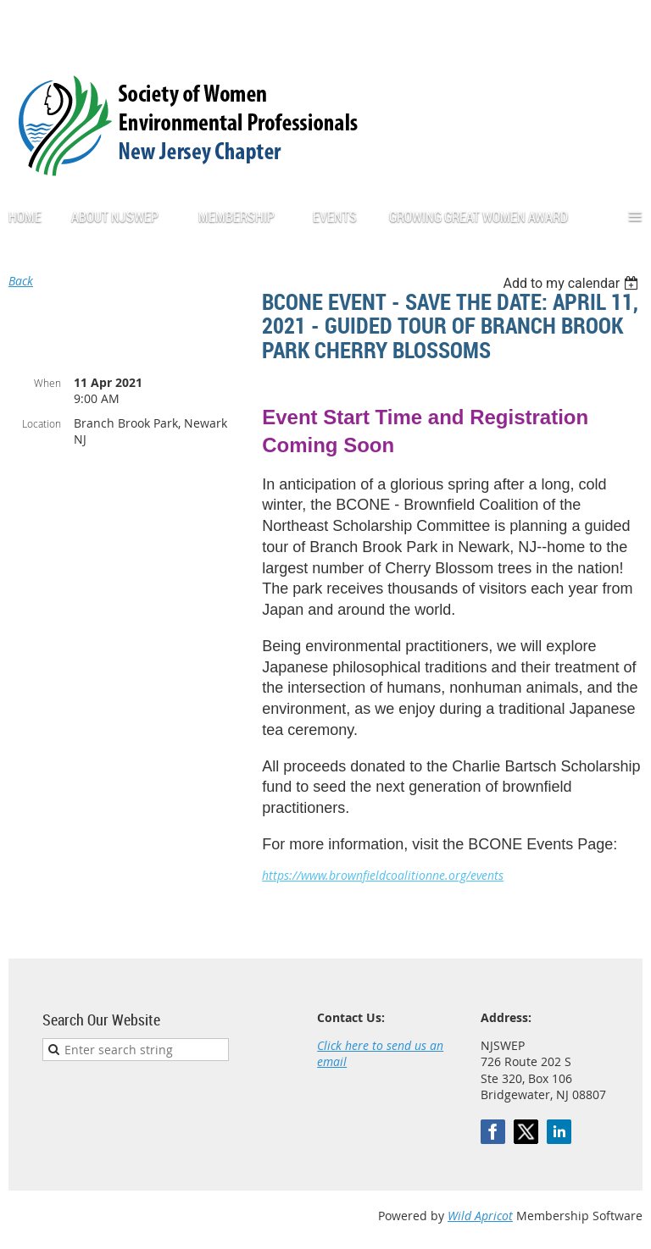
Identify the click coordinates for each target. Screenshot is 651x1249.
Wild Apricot (480, 1216)
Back (20, 281)
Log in (626, 25)
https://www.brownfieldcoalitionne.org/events (383, 875)
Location (41, 423)
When (47, 383)
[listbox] (573, 283)
